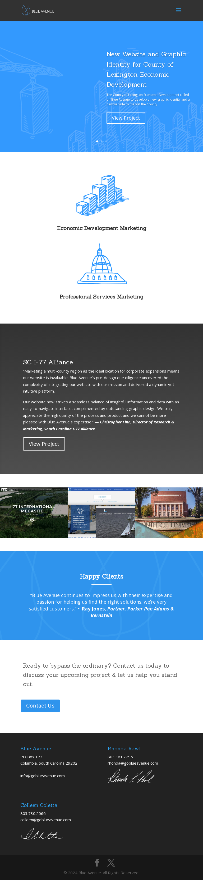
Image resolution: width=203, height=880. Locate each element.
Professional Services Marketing (101, 296)
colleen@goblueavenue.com (45, 819)
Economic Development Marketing (101, 228)
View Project (126, 126)
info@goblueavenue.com (42, 775)
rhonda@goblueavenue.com (133, 763)
